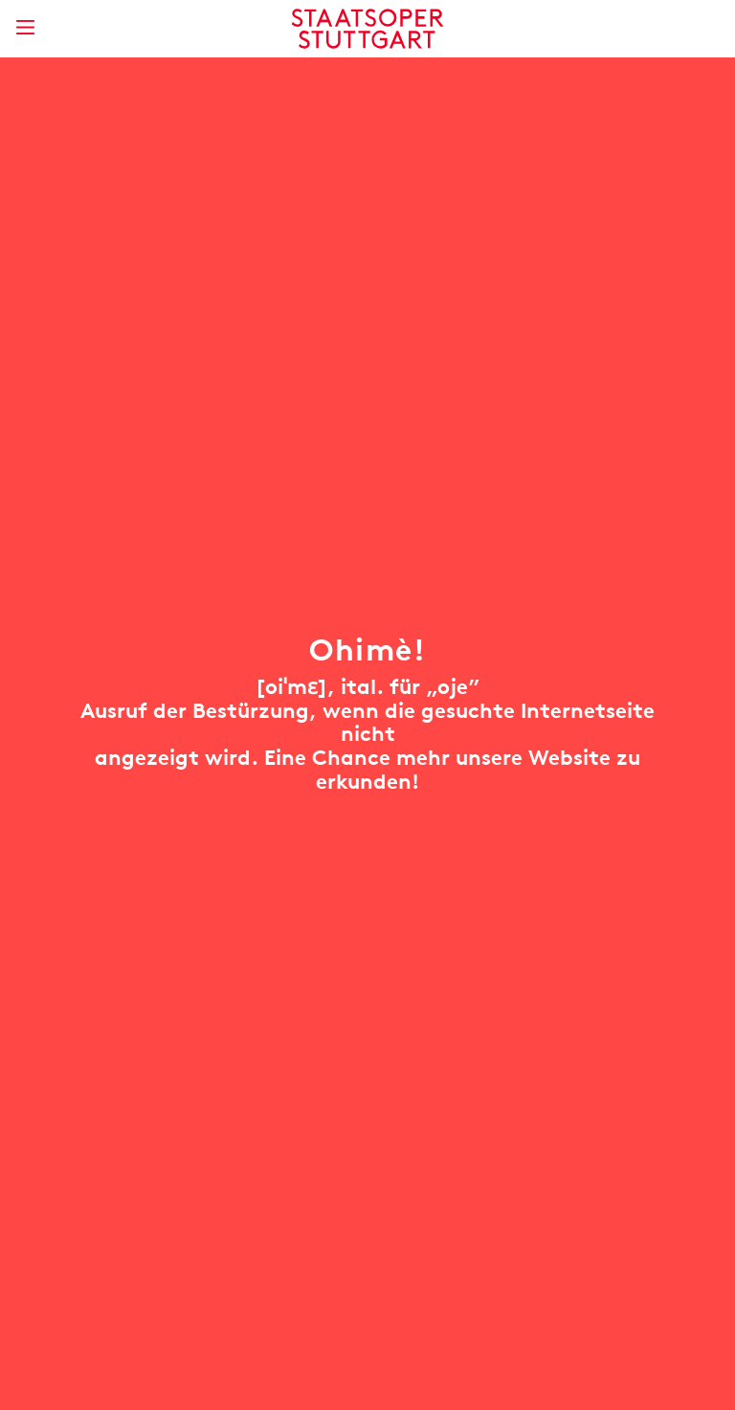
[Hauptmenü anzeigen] (24, 27)
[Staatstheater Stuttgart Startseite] (368, 29)
